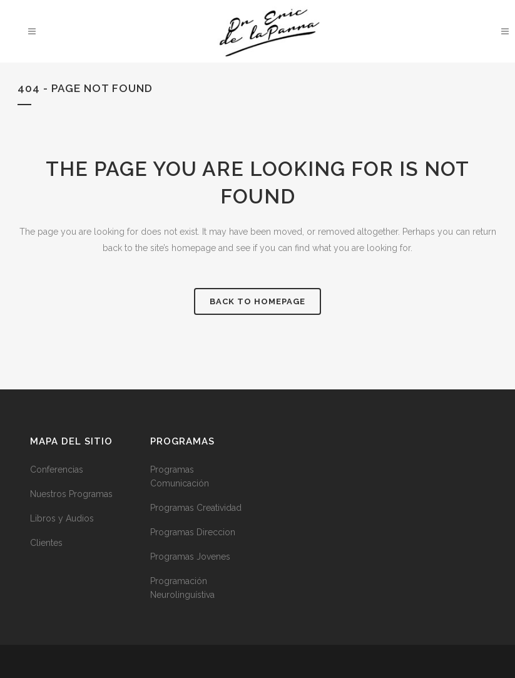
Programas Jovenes (190, 557)
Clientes (46, 543)
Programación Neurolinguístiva (182, 588)
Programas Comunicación (179, 476)
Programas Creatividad (196, 508)
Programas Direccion (192, 532)
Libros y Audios (62, 518)
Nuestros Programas (71, 494)
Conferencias (56, 470)
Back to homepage (257, 301)
